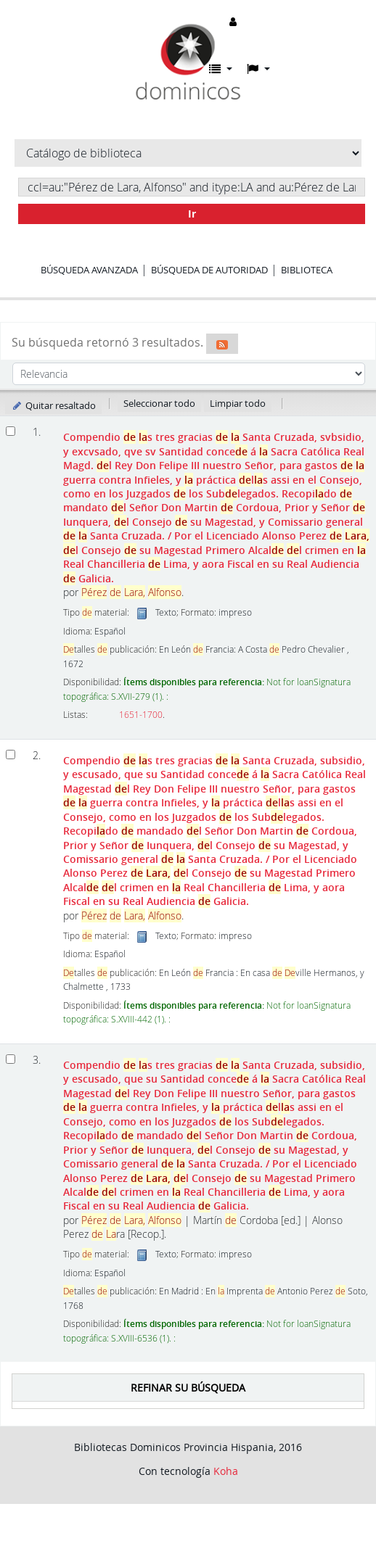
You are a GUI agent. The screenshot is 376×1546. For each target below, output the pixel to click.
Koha (225, 1471)
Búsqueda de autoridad (209, 269)
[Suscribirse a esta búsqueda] (222, 344)
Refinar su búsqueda (188, 1387)
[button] (220, 69)
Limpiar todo (238, 403)
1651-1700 (141, 714)
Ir (192, 213)
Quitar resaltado (53, 405)
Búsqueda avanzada (89, 269)
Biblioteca (306, 269)
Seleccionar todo (159, 403)
